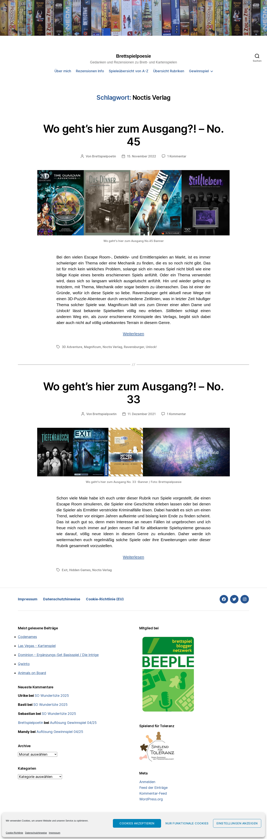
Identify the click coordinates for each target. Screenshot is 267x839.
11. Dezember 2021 (142, 414)
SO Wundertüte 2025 (52, 696)
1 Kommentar (176, 156)
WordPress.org (151, 799)
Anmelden (147, 782)
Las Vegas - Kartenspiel (37, 646)
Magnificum (92, 347)
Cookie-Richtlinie (14, 833)
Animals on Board (32, 673)
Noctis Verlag (112, 347)
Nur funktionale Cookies (187, 823)
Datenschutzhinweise (36, 833)
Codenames (27, 637)
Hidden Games (80, 570)
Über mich (63, 71)
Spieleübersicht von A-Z (128, 71)
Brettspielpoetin (104, 156)
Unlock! (151, 347)
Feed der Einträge (153, 788)
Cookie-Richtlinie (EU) (105, 599)
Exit (64, 570)
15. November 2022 (141, 156)
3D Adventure (72, 347)
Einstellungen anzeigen (237, 823)
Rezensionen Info (90, 71)
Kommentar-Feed (153, 793)
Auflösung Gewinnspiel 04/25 (73, 723)
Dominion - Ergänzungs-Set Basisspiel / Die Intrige (58, 655)
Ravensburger (134, 347)
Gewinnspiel (199, 71)
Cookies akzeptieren (136, 823)
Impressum (54, 833)
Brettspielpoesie (133, 56)
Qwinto (24, 664)
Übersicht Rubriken (168, 71)
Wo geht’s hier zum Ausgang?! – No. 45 (133, 135)
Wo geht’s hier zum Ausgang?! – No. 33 (133, 393)
